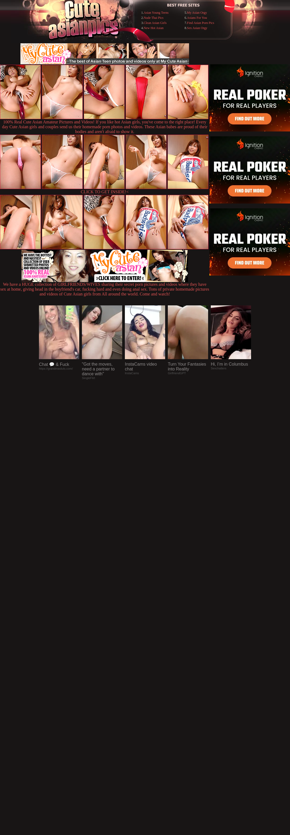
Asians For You (197, 18)
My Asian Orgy (197, 13)
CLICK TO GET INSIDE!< (105, 192)
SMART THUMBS (154, 724)
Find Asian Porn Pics (200, 23)
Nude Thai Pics (154, 18)
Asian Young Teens (156, 13)
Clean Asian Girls (155, 23)
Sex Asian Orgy (197, 28)
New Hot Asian (154, 28)
